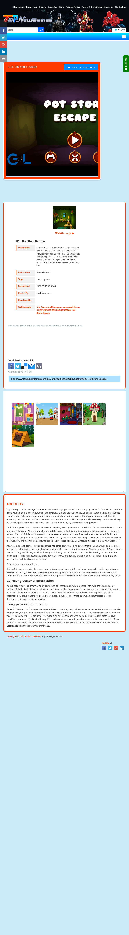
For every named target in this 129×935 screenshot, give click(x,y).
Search (121, 30)
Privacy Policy (73, 7)
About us (108, 7)
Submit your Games (36, 7)
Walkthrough (64, 233)
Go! (41, 29)
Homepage (18, 7)
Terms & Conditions (92, 7)
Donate (126, 63)
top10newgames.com (52, 636)
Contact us (120, 7)
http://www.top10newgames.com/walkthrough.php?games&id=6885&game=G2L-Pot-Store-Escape (58, 310)
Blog (61, 7)
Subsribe (52, 7)
